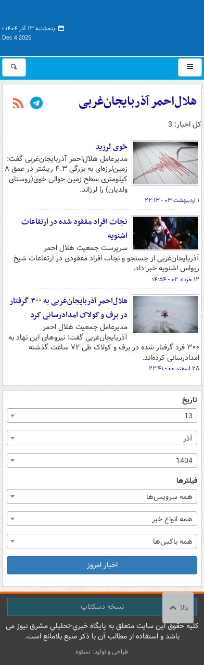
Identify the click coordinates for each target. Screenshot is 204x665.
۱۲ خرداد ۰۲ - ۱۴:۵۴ (175, 279)
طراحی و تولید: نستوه (102, 652)
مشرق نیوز (124, 26)
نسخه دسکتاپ (102, 606)
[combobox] (102, 415)
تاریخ (189, 400)
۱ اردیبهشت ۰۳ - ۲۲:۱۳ (172, 200)
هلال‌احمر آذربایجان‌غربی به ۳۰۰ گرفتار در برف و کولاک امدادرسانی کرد (68, 308)
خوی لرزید (111, 147)
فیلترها (186, 480)
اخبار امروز (102, 565)
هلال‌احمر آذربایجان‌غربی (138, 101)
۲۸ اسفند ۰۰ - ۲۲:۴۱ (174, 368)
